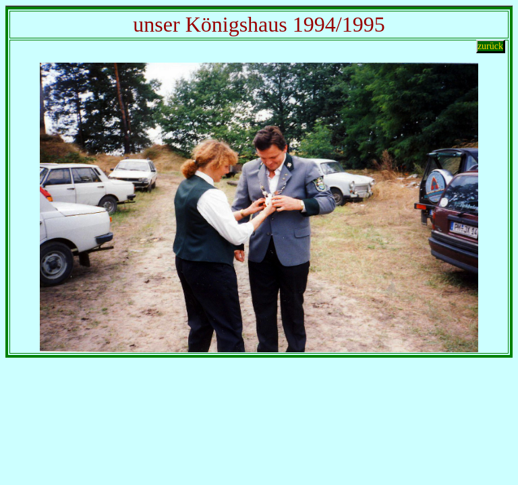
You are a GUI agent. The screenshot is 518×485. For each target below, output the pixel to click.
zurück (490, 46)
